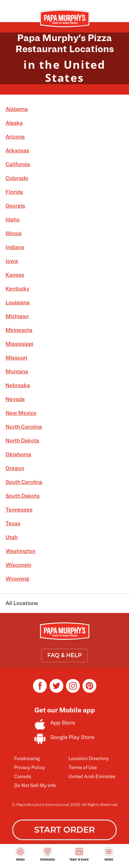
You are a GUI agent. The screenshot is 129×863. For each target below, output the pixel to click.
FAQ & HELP (64, 655)
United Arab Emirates (91, 776)
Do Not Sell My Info (35, 785)
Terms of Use (82, 767)
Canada (22, 776)
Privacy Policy (29, 767)
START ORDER (64, 830)
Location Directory (88, 758)
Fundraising (27, 758)
